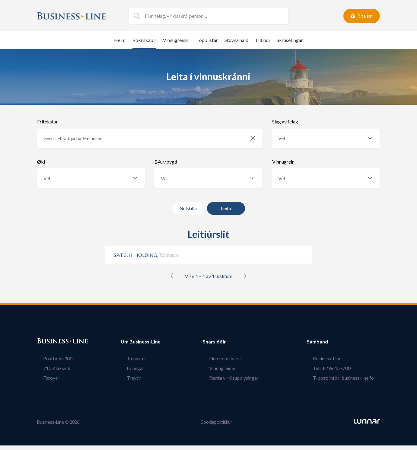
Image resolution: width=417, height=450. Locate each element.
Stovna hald (236, 40)
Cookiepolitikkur (216, 421)
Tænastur (130, 358)
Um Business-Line (141, 341)
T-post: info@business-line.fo (349, 378)
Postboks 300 (51, 358)
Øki (41, 161)
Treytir (128, 378)
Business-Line (333, 358)
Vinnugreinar (176, 40)
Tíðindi (262, 40)
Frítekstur (47, 121)
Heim (120, 40)
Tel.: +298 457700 (338, 368)
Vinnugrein (283, 161)
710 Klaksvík (50, 368)
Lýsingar (129, 368)
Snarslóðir (226, 341)
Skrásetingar (290, 40)
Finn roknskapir (231, 358)
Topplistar (207, 40)
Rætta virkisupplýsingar (240, 378)
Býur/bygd (165, 161)
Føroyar (45, 378)
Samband (329, 341)
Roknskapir (144, 40)
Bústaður (47, 341)
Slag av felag (285, 121)
